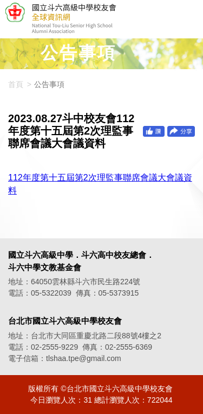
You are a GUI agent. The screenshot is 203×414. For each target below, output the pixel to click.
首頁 (15, 84)
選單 (189, 19)
